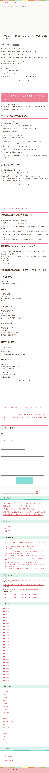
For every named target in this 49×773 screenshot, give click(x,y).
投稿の (8, 756)
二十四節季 (6, 706)
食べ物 (5, 742)
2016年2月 (6, 680)
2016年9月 (6, 659)
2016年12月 (6, 650)
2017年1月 (6, 647)
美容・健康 (6, 727)
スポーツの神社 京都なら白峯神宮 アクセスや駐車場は (29, 414)
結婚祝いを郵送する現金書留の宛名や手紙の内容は (20, 546)
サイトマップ (9, 528)
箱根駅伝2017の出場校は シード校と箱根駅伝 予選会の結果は (21, 589)
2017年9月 (6, 623)
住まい (5, 709)
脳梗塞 (5, 733)
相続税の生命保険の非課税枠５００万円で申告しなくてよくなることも (23, 580)
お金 (4, 694)
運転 (4, 739)
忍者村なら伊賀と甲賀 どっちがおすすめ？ (17, 553)
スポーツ (5, 697)
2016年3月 (6, 677)
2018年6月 (6, 611)
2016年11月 (6, 653)
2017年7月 (6, 629)
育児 (4, 730)
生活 (4, 724)
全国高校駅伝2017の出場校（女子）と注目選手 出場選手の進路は (23, 515)
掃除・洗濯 (6, 712)
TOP (10, 6)
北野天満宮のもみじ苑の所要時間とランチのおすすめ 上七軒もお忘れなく (25, 512)
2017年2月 (6, 644)
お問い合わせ (9, 526)
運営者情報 (8, 531)
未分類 (5, 718)
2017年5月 (6, 635)
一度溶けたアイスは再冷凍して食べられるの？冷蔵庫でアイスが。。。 (23, 503)
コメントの (9, 758)
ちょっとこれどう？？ (10, 2)
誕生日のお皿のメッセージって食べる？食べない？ (17, 506)
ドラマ (5, 700)
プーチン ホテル (10, 407)
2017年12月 (6, 614)
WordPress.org (9, 760)
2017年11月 (6, 617)
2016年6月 (6, 668)
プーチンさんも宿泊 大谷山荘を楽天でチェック (15, 208)
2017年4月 (6, 638)
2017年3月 (6, 641)
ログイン (7, 753)
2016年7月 (6, 665)
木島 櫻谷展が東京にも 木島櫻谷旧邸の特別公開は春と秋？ (20, 509)
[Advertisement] (24, 20)
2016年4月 (6, 674)
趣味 (4, 736)
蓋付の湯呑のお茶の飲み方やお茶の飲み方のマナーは (20, 562)
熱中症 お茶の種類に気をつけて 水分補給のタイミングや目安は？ (24, 568)
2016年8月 (6, 662)
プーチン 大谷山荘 (22, 407)
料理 (4, 715)
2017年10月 (6, 620)
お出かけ (16, 44)
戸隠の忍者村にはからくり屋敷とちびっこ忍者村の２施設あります (24, 555)
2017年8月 (6, 626)
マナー (5, 703)
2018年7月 (6, 608)
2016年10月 (6, 656)
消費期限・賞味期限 (8, 721)
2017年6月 (6, 632)
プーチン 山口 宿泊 (34, 407)
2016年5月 (6, 671)
